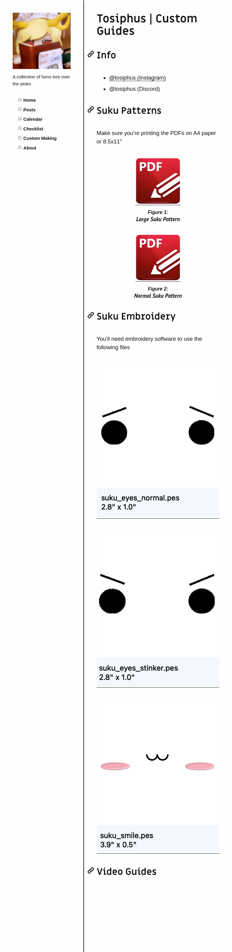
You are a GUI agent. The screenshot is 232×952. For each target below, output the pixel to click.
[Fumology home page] (42, 67)
